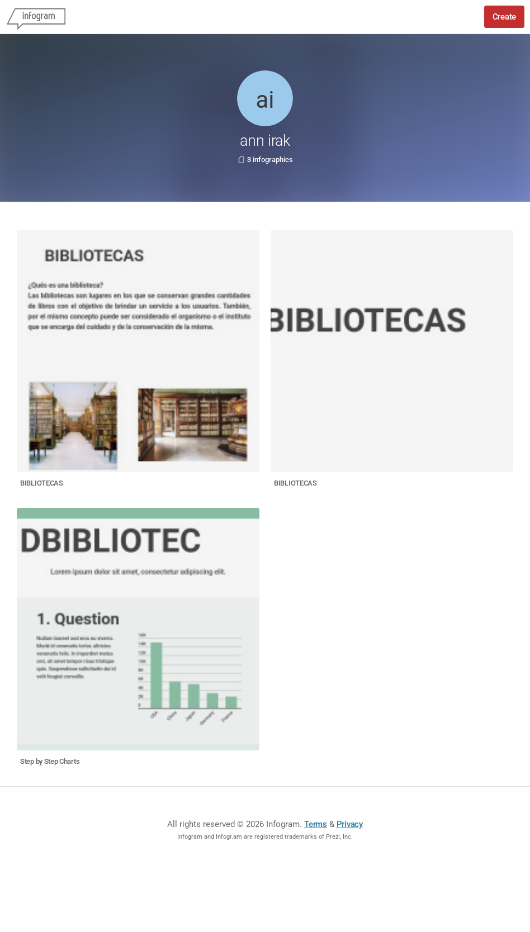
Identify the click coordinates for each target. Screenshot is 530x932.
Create (504, 17)
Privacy (350, 824)
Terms (315, 824)
